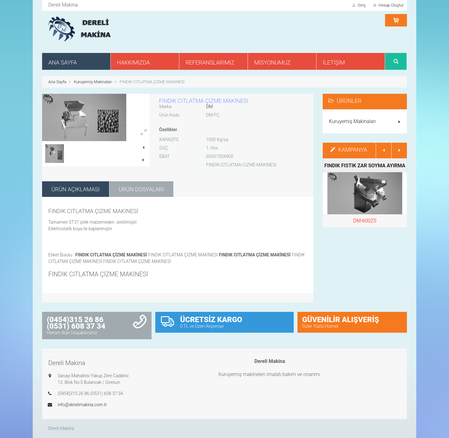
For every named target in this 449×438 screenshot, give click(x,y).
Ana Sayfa (57, 81)
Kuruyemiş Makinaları (93, 81)
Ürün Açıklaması (75, 189)
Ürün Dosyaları (141, 189)
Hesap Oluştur (388, 5)
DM (209, 106)
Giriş (358, 5)
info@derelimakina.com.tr (82, 404)
